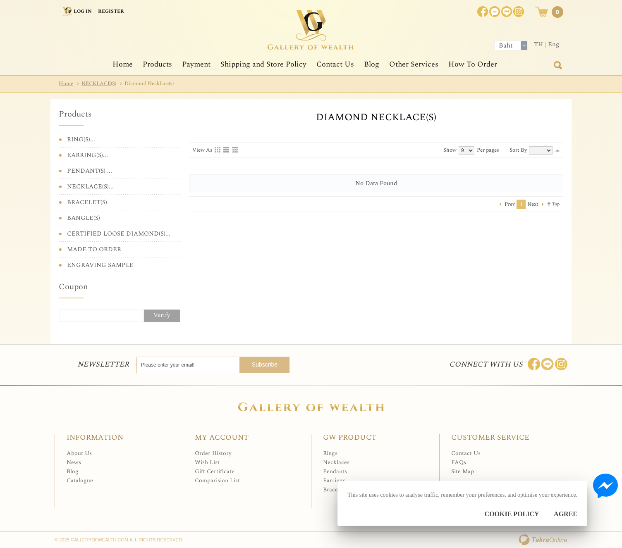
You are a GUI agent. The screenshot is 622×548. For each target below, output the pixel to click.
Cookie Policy (512, 513)
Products (157, 64)
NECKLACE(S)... (90, 186)
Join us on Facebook (494, 11)
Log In (83, 11)
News (74, 462)
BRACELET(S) (87, 202)
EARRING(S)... (87, 155)
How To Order (472, 64)
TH (538, 44)
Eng (553, 44)
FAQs (458, 462)
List (226, 150)
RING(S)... (81, 139)
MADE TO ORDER (94, 249)
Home (122, 64)
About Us (79, 453)
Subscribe (265, 364)
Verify (161, 315)
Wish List (207, 462)
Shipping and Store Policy (263, 64)
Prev (510, 204)
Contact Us (335, 64)
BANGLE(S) (83, 218)
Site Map (462, 471)
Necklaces (336, 462)
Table (235, 150)
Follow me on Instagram (561, 364)
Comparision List (217, 480)
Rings (330, 453)
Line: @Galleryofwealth (547, 364)
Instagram (518, 11)
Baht (506, 45)
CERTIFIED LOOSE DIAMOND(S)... (118, 233)
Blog (371, 64)
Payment (196, 64)
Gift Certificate (214, 471)
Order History (213, 453)
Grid (218, 150)
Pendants (335, 471)
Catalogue (80, 480)
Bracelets (335, 489)
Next (532, 204)
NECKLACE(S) (98, 83)
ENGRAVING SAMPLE (100, 265)
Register (111, 11)
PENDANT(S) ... (89, 171)
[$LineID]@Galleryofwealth (506, 11)
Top (556, 203)
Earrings (334, 480)
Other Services (413, 64)
